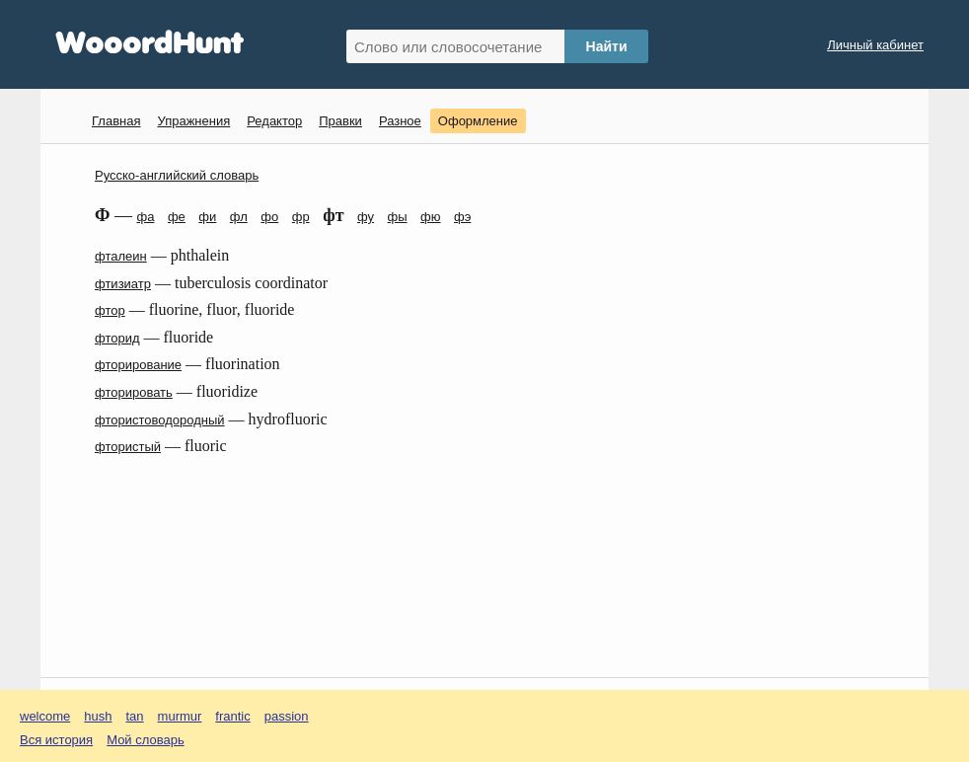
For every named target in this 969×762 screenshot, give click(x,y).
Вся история (56, 739)
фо (269, 216)
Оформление (478, 121)
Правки (340, 121)
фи (207, 216)
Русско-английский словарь (177, 175)
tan (135, 716)
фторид (117, 338)
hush (98, 716)
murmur (180, 716)
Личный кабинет (875, 45)
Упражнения (193, 121)
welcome (45, 716)
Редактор (274, 121)
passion (286, 716)
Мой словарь (146, 739)
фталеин (121, 256)
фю (430, 216)
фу (365, 216)
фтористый (128, 446)
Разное (400, 121)
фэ (462, 216)
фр (301, 216)
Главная (116, 121)
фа (145, 216)
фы (398, 216)
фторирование (138, 364)
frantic (232, 716)
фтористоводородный (160, 420)
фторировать (134, 392)
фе (177, 216)
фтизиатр (123, 283)
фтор (110, 310)
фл (239, 216)
